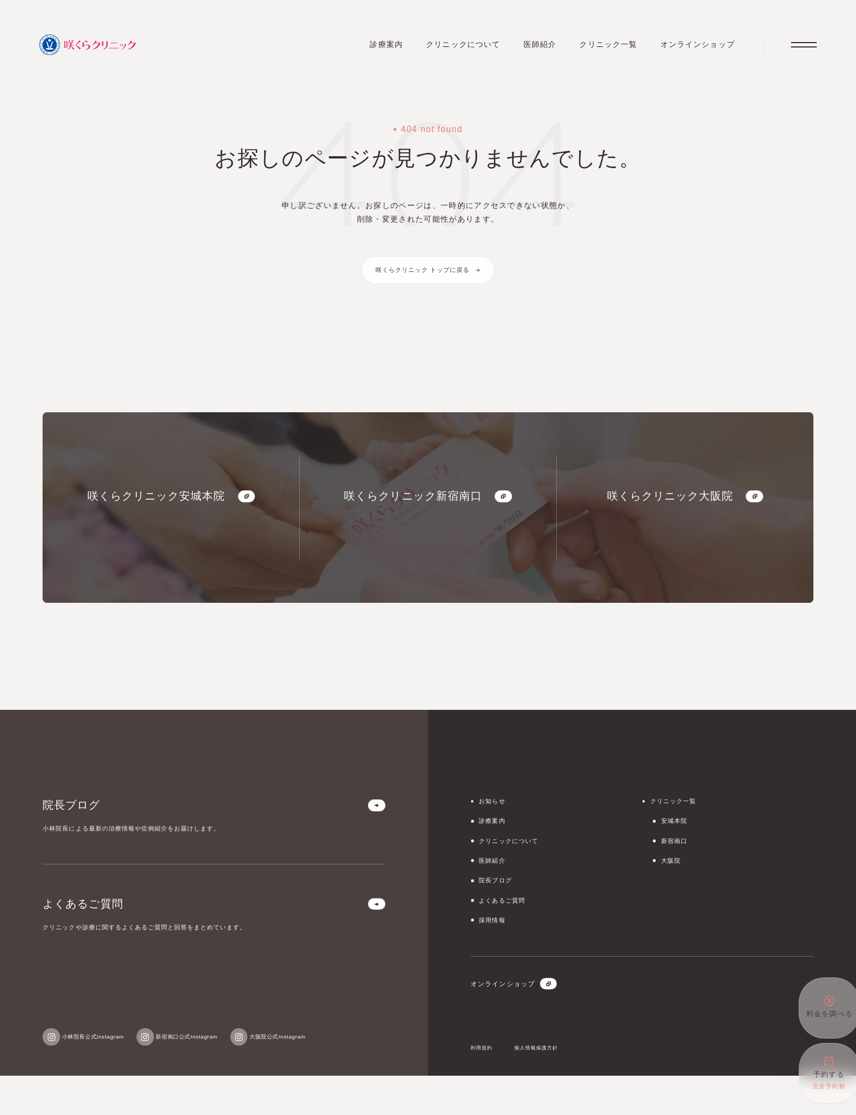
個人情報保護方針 (550, 1086)
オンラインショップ (692, 47)
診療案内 (379, 47)
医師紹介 (534, 47)
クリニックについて (457, 47)
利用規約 (485, 1086)
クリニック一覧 (603, 47)
